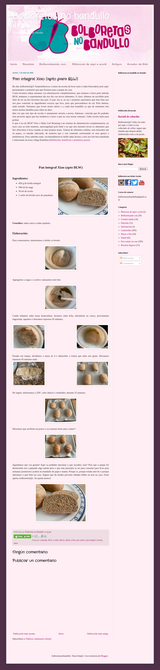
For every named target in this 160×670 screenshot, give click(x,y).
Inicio (13, 64)
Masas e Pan (70, 540)
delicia (62, 540)
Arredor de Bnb (137, 64)
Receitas (28, 64)
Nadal (123, 238)
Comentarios (127, 263)
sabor (16, 543)
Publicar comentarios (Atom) (38, 639)
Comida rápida (127, 219)
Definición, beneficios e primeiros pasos (69, 140)
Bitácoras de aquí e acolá (89, 64)
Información (126, 227)
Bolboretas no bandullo (60, 17)
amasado (43, 540)
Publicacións (127, 258)
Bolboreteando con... (53, 64)
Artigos (117, 64)
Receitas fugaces (128, 245)
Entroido (125, 223)
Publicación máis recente (24, 634)
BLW (50, 540)
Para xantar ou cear (129, 241)
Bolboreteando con (129, 215)
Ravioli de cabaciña (128, 116)
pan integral (90, 540)
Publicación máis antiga (97, 634)
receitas (99, 540)
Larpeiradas (126, 230)
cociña (55, 540)
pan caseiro (80, 540)
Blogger (104, 656)
